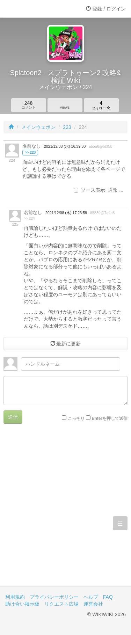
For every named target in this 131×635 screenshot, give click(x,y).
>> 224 (29, 218)
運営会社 (93, 604)
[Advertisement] (65, 510)
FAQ (108, 597)
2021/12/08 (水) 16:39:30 (65, 146)
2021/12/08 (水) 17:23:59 (66, 213)
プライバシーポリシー (54, 597)
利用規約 (15, 597)
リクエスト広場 (61, 604)
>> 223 (30, 152)
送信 (13, 417)
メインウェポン (38, 127)
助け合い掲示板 (22, 604)
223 (67, 127)
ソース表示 (89, 190)
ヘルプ (90, 597)
